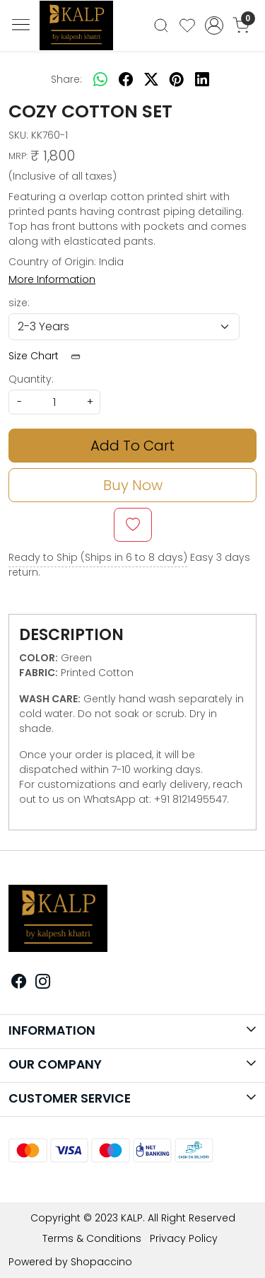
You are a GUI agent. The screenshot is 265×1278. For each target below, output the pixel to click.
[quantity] (54, 402)
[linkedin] (202, 79)
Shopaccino (101, 1262)
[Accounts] (214, 25)
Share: (66, 79)
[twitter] (151, 79)
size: (19, 303)
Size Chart (49, 356)
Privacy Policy (184, 1238)
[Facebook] (19, 983)
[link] (161, 25)
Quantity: (31, 379)
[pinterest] (176, 79)
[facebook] (126, 79)
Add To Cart (132, 445)
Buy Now (133, 485)
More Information (51, 279)
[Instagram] (43, 983)
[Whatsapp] (100, 79)
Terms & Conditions (91, 1238)
